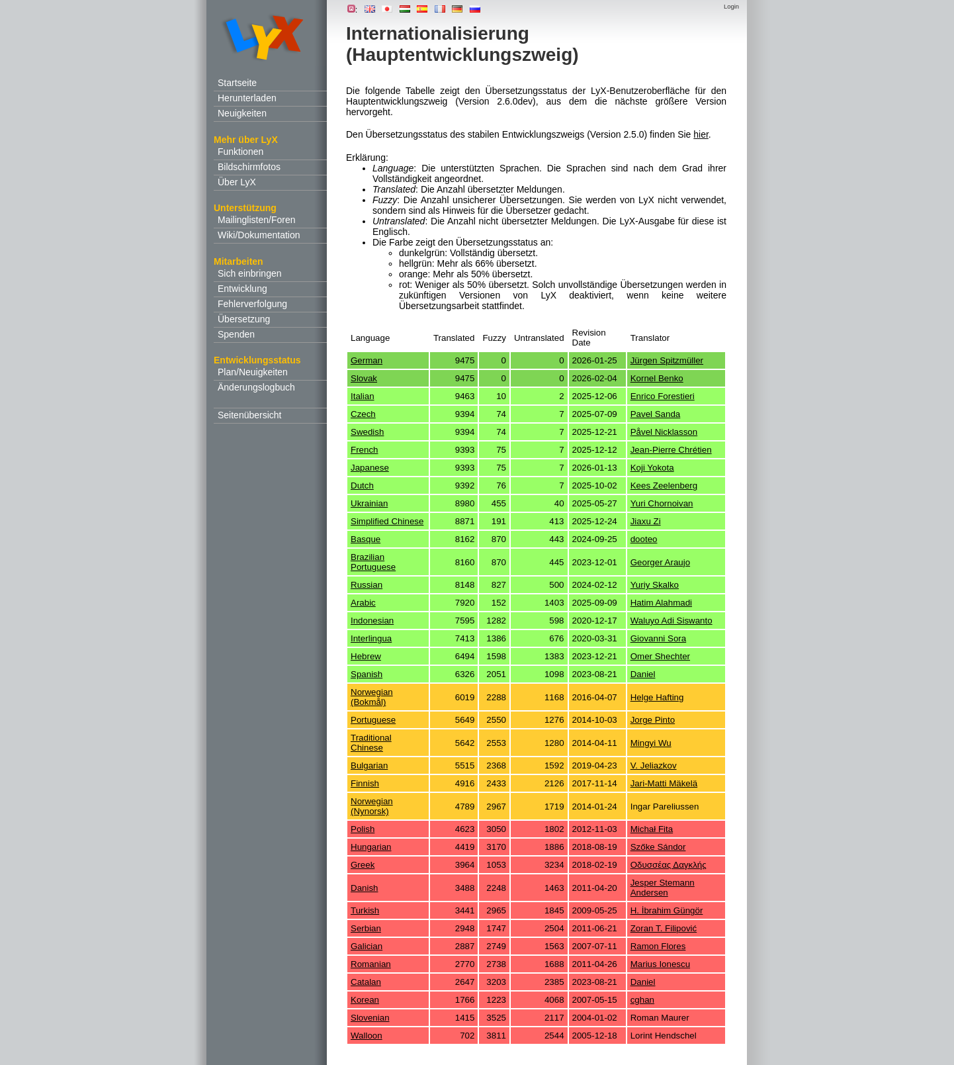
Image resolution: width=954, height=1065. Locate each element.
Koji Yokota (652, 468)
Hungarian (371, 847)
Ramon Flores (658, 946)
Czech (363, 414)
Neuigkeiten (242, 113)
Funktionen (240, 151)
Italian (362, 396)
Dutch (362, 485)
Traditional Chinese (371, 743)
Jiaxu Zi (645, 521)
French (364, 450)
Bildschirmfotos (249, 167)
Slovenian (370, 1018)
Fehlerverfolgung (252, 304)
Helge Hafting (657, 697)
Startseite (237, 82)
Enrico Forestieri (662, 396)
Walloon (366, 1036)
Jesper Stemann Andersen (662, 888)
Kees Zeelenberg (664, 485)
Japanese (370, 468)
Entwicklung (242, 288)
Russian (366, 585)
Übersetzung (244, 319)
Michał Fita (651, 829)
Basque (365, 539)
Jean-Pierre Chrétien (671, 450)
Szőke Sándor (658, 847)
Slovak (364, 378)
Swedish (367, 432)
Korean (365, 1000)
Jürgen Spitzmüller (666, 360)
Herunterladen (247, 98)
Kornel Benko (656, 378)
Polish (362, 829)
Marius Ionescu (660, 964)
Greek (362, 865)
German (366, 360)
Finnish (365, 783)
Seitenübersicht (250, 415)
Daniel (643, 674)
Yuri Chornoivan (661, 503)
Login (731, 6)
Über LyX (237, 182)
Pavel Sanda (655, 414)
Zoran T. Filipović (663, 928)
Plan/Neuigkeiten (253, 372)
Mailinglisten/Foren (257, 219)
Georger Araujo (660, 562)
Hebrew (366, 656)
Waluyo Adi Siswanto (671, 620)
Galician (366, 946)
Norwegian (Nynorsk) (372, 806)
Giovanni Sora (658, 638)
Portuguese (373, 720)
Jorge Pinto (652, 720)
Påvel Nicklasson (663, 432)
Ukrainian (369, 503)
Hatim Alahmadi (661, 603)
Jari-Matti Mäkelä (663, 783)
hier (701, 134)
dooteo (644, 539)
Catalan (366, 982)
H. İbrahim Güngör (666, 910)
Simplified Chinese (387, 521)
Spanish (366, 674)
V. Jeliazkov (653, 765)
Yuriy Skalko (654, 585)
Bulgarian (369, 765)
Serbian (366, 928)
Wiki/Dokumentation (259, 235)
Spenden (236, 334)
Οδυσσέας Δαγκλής (668, 865)
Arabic (363, 603)
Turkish (365, 910)
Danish (364, 888)
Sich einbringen (250, 273)
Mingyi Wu (651, 743)
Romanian (371, 964)
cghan (642, 1000)
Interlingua (371, 638)
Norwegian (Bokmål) (372, 697)
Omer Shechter (660, 656)
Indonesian (372, 620)
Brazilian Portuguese (373, 562)
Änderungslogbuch (256, 387)
